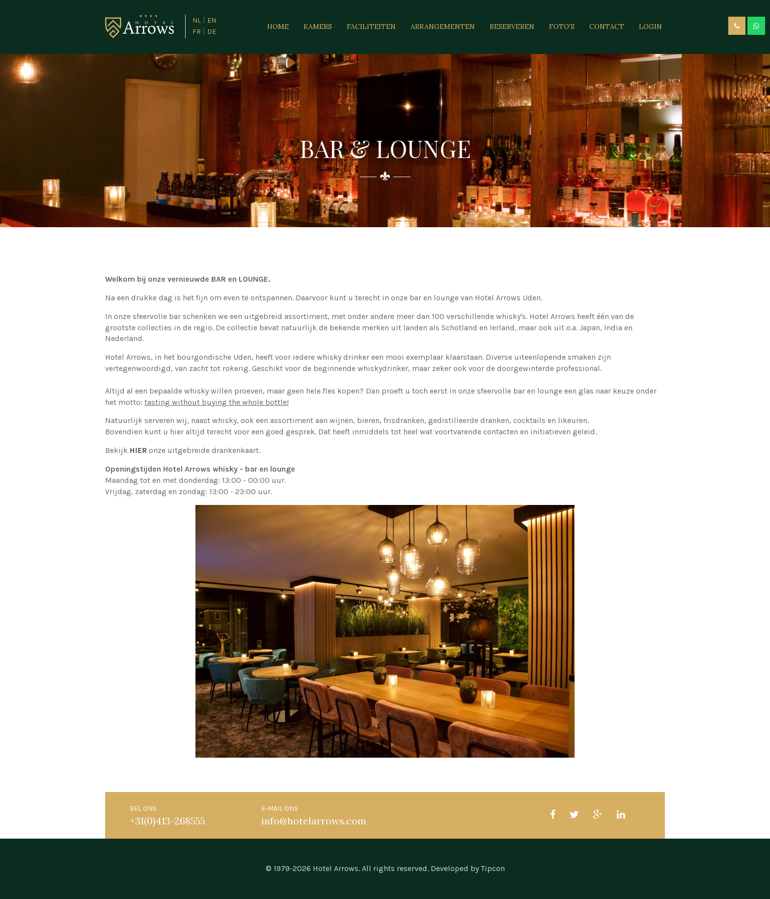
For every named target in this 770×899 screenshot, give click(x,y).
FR (196, 31)
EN (211, 20)
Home (278, 26)
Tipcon (493, 868)
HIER (138, 450)
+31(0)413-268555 (167, 821)
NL (196, 20)
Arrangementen (443, 26)
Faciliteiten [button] (371, 26)
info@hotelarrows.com (313, 821)
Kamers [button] (317, 26)
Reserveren (512, 26)
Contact (606, 26)
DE (211, 31)
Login (650, 26)
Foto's (562, 26)
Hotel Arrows (335, 868)
